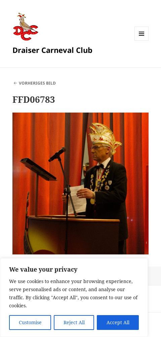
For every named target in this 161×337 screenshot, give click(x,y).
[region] (74, 297)
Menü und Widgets (142, 40)
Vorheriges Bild (37, 83)
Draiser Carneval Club (52, 50)
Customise (30, 322)
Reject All (74, 322)
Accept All (118, 322)
